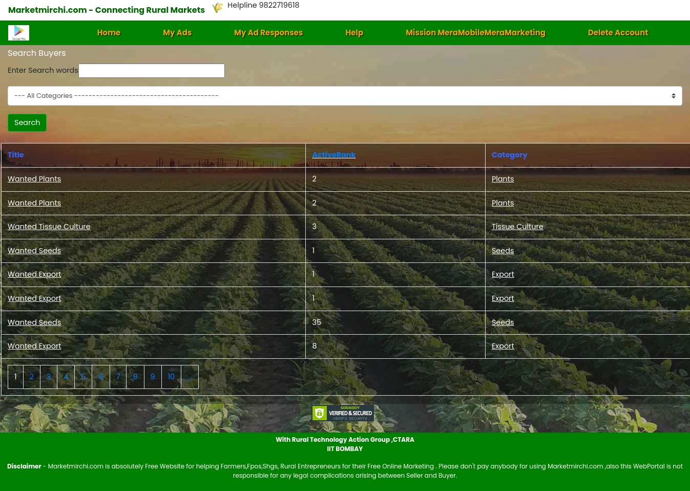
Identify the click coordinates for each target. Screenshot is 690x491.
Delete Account (618, 32)
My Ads (177, 32)
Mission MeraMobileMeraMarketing (476, 32)
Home (109, 32)
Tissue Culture (517, 226)
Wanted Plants (34, 179)
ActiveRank (334, 155)
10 (171, 377)
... (189, 377)
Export (503, 274)
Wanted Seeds (34, 251)
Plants (503, 179)
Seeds (503, 251)
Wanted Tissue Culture (49, 226)
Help (354, 32)
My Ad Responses (268, 32)
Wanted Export (34, 274)
